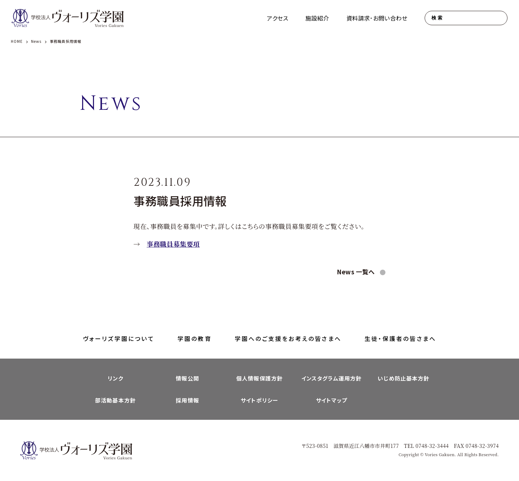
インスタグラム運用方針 (331, 378)
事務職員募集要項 (173, 243)
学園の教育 (195, 338)
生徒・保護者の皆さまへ (400, 338)
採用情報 (187, 400)
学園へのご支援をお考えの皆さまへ (288, 338)
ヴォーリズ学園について (119, 338)
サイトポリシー (259, 400)
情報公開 (187, 378)
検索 (437, 18)
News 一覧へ (356, 271)
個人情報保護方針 (259, 378)
